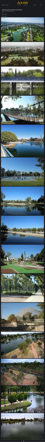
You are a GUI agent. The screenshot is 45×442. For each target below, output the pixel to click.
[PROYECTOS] (25, 5)
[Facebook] (21, 441)
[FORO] (41, 5)
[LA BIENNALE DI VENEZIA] (5, 5)
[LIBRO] (35, 5)
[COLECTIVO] (19, 5)
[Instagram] (23, 441)
